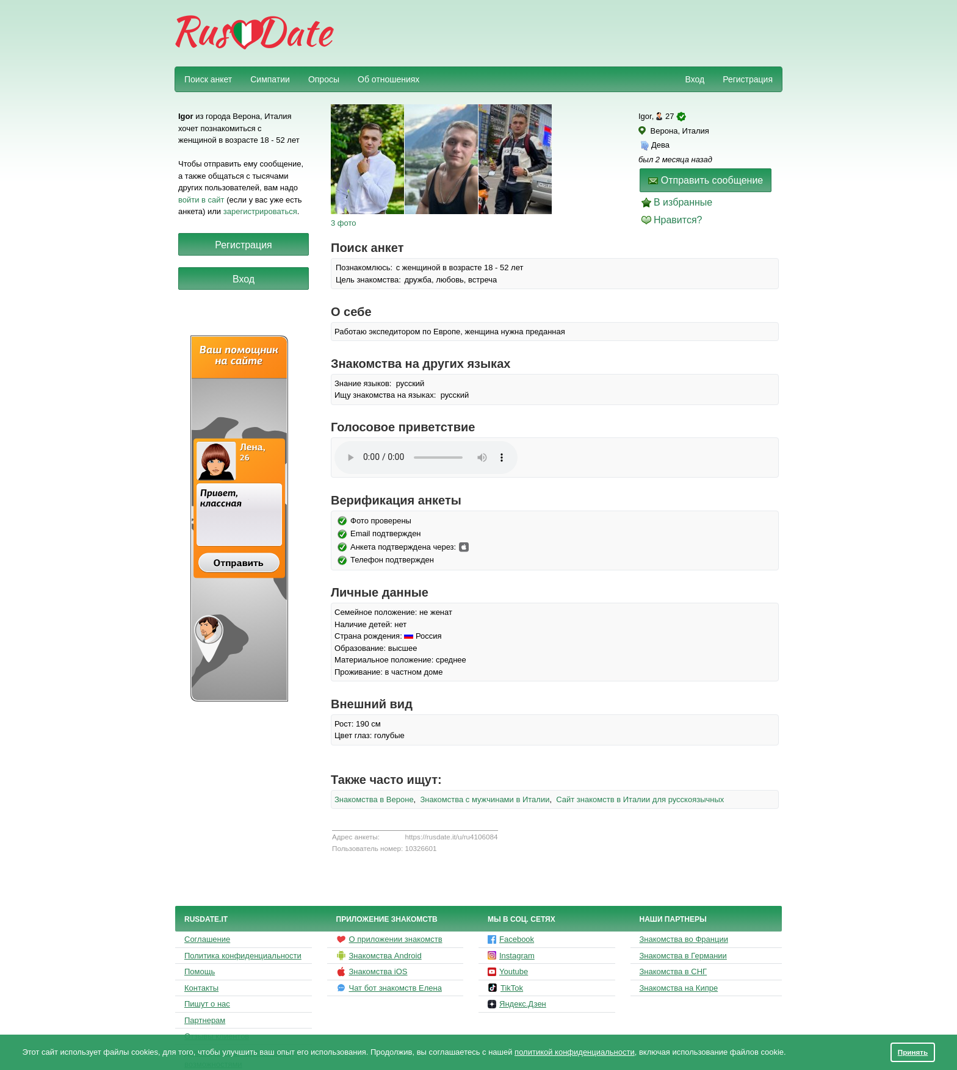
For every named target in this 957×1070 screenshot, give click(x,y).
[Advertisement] (559, 34)
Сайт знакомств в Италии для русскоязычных (640, 799)
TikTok (505, 988)
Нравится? (678, 220)
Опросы (323, 79)
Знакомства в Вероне (374, 799)
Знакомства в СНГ (673, 971)
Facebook (511, 939)
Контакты (201, 988)
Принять (913, 1052)
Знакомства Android (379, 955)
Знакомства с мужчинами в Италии (484, 799)
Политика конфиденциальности (243, 955)
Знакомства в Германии (683, 955)
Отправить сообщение (705, 180)
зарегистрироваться (260, 211)
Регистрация (748, 79)
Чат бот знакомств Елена (389, 988)
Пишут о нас (207, 1003)
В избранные (683, 202)
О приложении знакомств (389, 939)
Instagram (511, 955)
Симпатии (270, 79)
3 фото (343, 223)
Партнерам (204, 1020)
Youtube (508, 971)
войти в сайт (201, 199)
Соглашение (207, 939)
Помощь (199, 971)
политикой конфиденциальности (575, 1052)
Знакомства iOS (372, 972)
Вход (694, 79)
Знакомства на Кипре (679, 988)
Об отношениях (388, 79)
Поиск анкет (208, 79)
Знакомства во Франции (684, 939)
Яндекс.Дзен (517, 1003)
